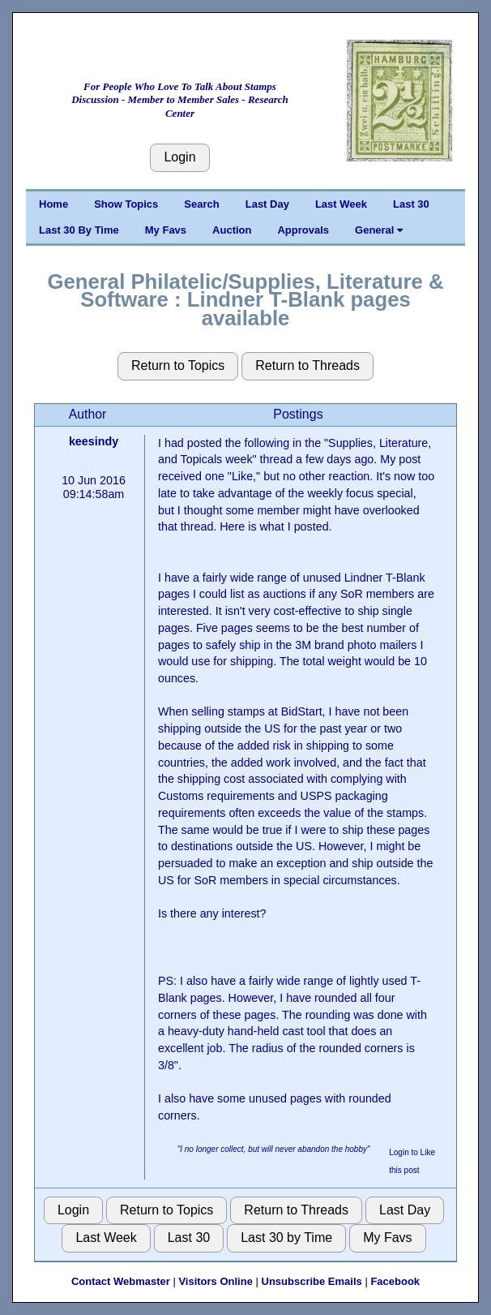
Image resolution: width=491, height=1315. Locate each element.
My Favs (165, 230)
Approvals (303, 230)
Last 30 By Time (79, 230)
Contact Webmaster (120, 1281)
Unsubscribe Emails (312, 1281)
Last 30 (411, 204)
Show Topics (126, 204)
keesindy (93, 441)
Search (201, 204)
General (379, 230)
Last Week (341, 204)
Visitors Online (215, 1281)
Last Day (267, 204)
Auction (231, 230)
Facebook (395, 1281)
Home (53, 204)
